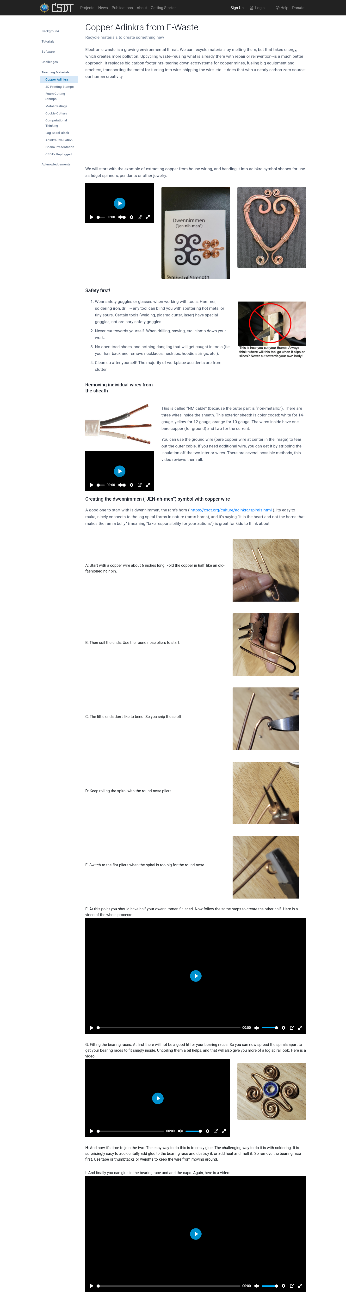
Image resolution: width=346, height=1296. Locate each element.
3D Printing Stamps (59, 86)
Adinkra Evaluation (59, 140)
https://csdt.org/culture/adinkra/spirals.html (231, 510)
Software (48, 51)
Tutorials (48, 41)
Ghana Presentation (59, 147)
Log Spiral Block (57, 133)
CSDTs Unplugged (58, 154)
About (142, 8)
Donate (298, 8)
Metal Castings (56, 106)
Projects (87, 8)
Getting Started (164, 8)
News (103, 8)
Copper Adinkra (56, 79)
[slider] (101, 217)
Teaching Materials (55, 72)
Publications (122, 8)
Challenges (50, 62)
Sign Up (237, 8)
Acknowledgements (56, 164)
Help (282, 8)
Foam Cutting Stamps (55, 96)
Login (257, 8)
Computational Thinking (56, 122)
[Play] (91, 217)
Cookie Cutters (56, 113)
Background (50, 31)
